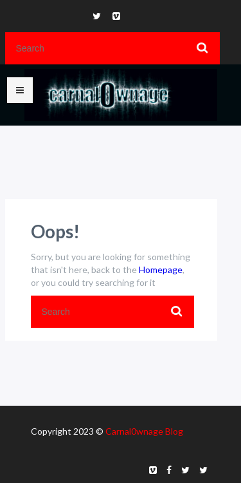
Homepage (161, 269)
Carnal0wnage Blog (144, 431)
